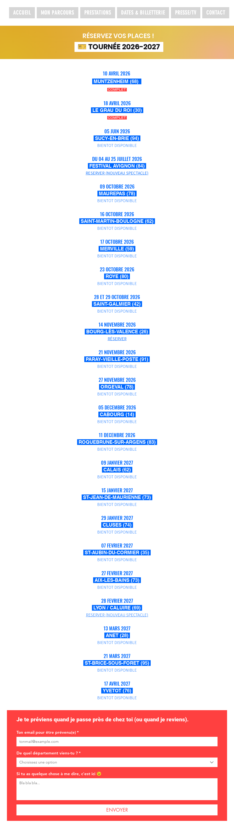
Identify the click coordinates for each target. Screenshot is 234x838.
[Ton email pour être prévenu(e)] (115, 741)
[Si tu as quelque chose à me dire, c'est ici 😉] (117, 789)
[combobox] (117, 762)
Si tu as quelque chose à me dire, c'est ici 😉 (58, 773)
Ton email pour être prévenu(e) (47, 732)
